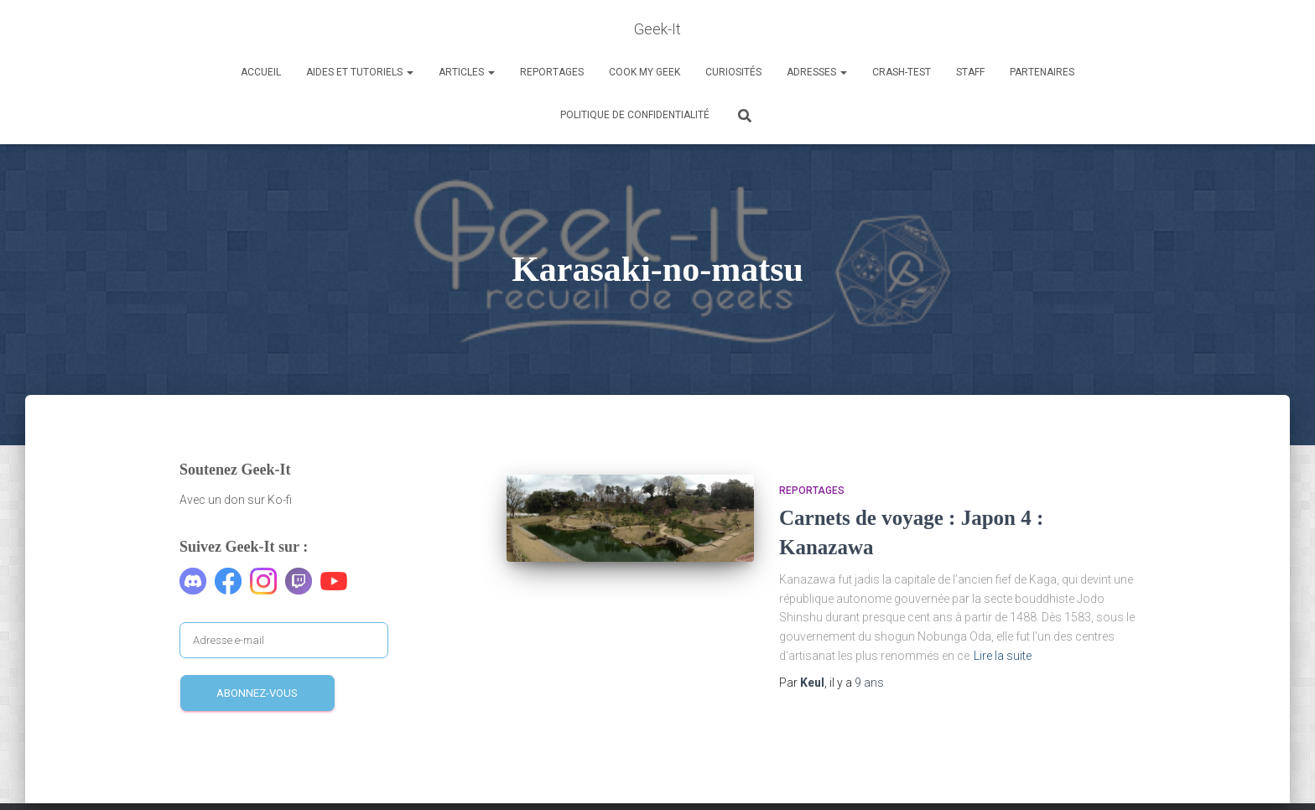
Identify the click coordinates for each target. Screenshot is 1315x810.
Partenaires (1042, 72)
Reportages (552, 72)
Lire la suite (1003, 655)
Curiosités (733, 72)
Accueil (261, 72)
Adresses (817, 72)
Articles (467, 72)
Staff (970, 72)
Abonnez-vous (257, 693)
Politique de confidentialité (634, 115)
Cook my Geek (644, 72)
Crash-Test (901, 72)
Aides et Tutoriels (359, 72)
